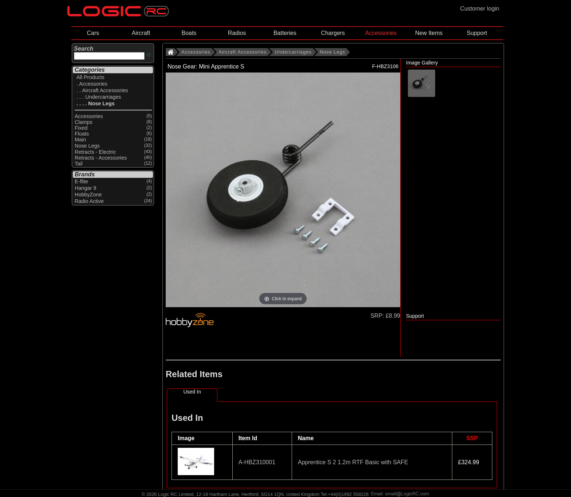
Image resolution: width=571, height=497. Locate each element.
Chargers (333, 33)
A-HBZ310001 (257, 462)
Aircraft (141, 33)
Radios (237, 33)
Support (476, 33)
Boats (188, 33)
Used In (192, 392)
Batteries (284, 33)
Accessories (381, 33)
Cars (93, 33)
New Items (429, 33)
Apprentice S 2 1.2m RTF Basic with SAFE (353, 462)
